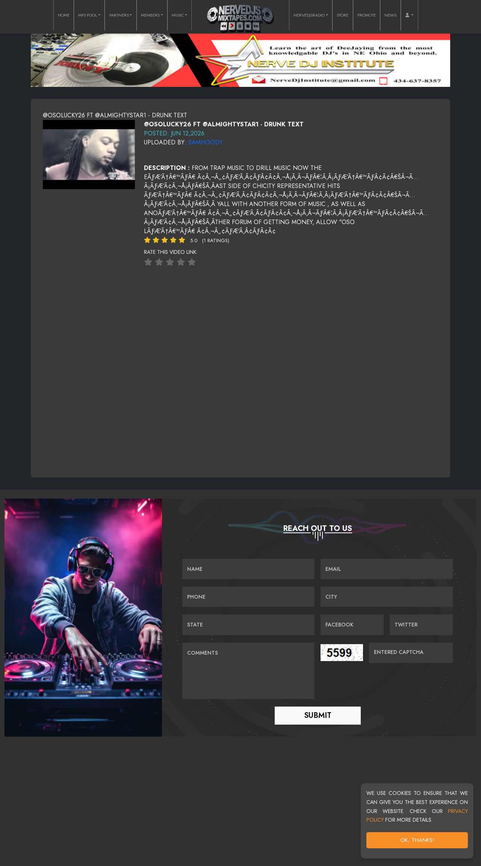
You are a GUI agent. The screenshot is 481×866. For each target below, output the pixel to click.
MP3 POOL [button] (87, 15)
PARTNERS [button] (119, 15)
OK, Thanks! (417, 840)
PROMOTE (366, 15)
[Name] (248, 570)
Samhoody (205, 142)
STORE (342, 15)
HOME (64, 15)
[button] (409, 15)
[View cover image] (89, 154)
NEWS (390, 15)
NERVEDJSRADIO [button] (309, 15)
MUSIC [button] (178, 15)
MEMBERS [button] (150, 15)
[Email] (387, 570)
